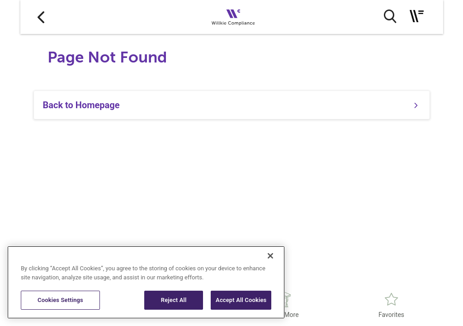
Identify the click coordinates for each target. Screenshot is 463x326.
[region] (146, 282)
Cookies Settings (60, 300)
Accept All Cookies (241, 300)
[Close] (270, 256)
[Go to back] (41, 17)
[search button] (390, 16)
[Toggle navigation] (417, 16)
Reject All (174, 300)
